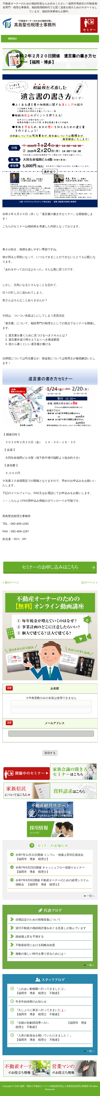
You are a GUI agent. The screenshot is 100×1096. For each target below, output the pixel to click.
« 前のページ (10, 582)
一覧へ (91, 895)
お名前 (54, 688)
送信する (50, 752)
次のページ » (89, 582)
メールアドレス (55, 723)
